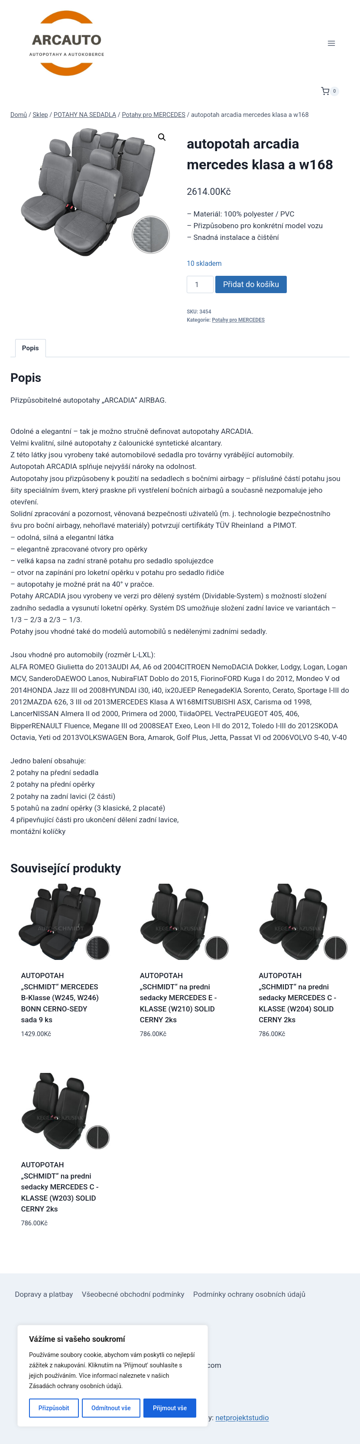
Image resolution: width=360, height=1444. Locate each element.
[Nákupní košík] (330, 91)
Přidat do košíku (251, 284)
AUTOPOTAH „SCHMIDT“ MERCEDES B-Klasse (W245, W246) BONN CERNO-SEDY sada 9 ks (60, 997)
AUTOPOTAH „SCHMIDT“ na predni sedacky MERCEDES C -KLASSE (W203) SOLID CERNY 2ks (60, 1186)
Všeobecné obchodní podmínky (133, 1294)
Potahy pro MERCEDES (238, 320)
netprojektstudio (242, 1417)
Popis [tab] (30, 348)
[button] (162, 137)
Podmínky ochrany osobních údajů (249, 1294)
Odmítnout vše (111, 1408)
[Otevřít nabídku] (331, 43)
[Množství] (200, 284)
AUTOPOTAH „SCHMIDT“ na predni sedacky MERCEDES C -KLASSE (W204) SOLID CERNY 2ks (297, 997)
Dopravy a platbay (44, 1294)
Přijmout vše (170, 1408)
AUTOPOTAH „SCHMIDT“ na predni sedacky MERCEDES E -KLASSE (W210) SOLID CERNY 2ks (178, 997)
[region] (112, 1376)
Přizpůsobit (53, 1408)
